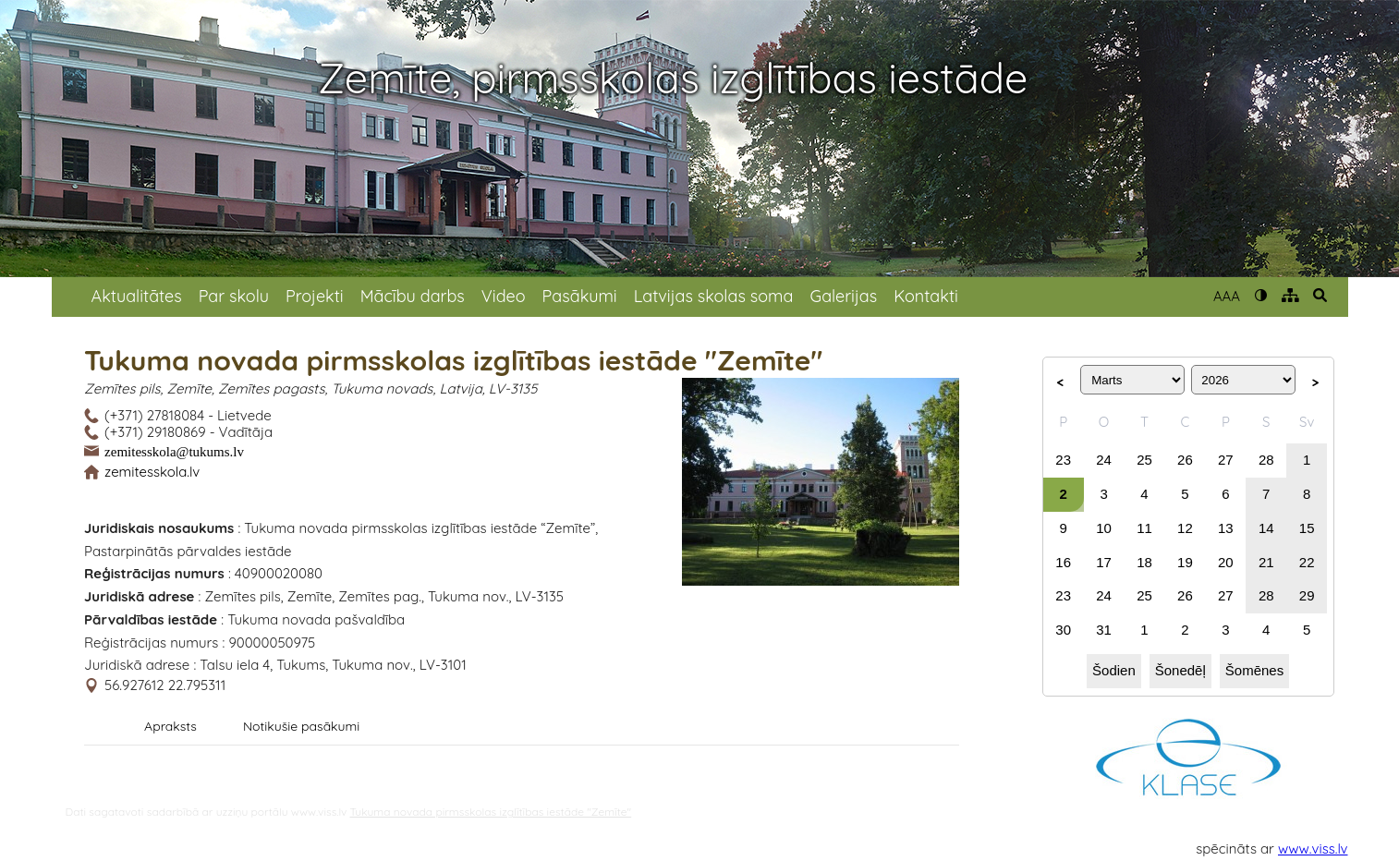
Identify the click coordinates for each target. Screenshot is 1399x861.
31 (1104, 629)
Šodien (1114, 670)
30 (1063, 629)
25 (1144, 459)
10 (1104, 528)
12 (1185, 528)
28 (1266, 459)
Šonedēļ (1180, 670)
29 (1307, 595)
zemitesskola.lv (152, 471)
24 (1104, 459)
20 (1226, 562)
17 (1104, 562)
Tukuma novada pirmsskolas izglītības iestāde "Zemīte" (491, 812)
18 (1144, 562)
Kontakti (926, 296)
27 (1226, 459)
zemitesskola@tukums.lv (174, 450)
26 (1185, 459)
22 (1307, 562)
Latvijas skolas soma (714, 296)
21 (1266, 562)
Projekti (315, 296)
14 (1266, 528)
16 (1063, 562)
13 (1226, 528)
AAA (1226, 296)
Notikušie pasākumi (301, 726)
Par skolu (234, 296)
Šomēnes (1254, 670)
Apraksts (170, 726)
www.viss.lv (1313, 848)
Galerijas (843, 296)
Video (503, 296)
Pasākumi (579, 296)
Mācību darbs (412, 296)
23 (1063, 459)
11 (1144, 528)
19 (1185, 562)
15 (1307, 528)
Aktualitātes (136, 296)
